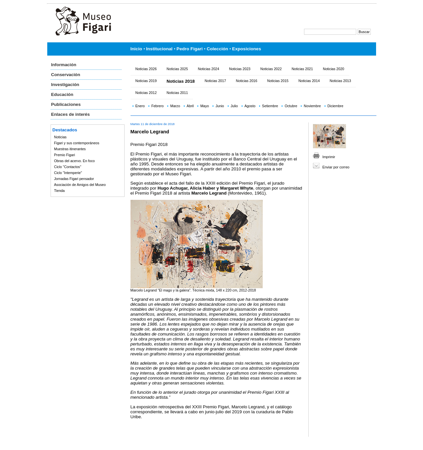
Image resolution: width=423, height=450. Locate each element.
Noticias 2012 (146, 93)
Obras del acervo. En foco (74, 161)
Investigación (65, 84)
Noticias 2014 (309, 81)
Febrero (157, 106)
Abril (190, 106)
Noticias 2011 (177, 93)
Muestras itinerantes (70, 149)
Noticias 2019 (146, 81)
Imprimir (329, 157)
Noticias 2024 (208, 69)
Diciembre (335, 106)
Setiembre (270, 106)
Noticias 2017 (215, 81)
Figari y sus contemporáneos (76, 143)
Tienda (59, 191)
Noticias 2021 (302, 69)
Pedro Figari (189, 48)
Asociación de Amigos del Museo (80, 185)
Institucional (159, 48)
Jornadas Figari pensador (74, 179)
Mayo (204, 106)
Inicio (136, 48)
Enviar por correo (336, 167)
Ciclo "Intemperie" (68, 173)
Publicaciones (66, 104)
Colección (217, 48)
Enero (140, 106)
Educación (62, 94)
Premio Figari (64, 155)
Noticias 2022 (271, 69)
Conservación (65, 74)
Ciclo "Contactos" (67, 167)
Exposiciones (246, 48)
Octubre (291, 106)
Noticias (60, 137)
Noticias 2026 (146, 69)
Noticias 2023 (239, 69)
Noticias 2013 (340, 81)
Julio (234, 106)
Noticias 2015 (277, 81)
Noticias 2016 (246, 81)
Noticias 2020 (333, 69)
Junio (219, 106)
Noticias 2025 (177, 69)
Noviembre (312, 106)
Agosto (250, 106)
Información (63, 64)
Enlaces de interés (70, 114)
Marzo (175, 106)
